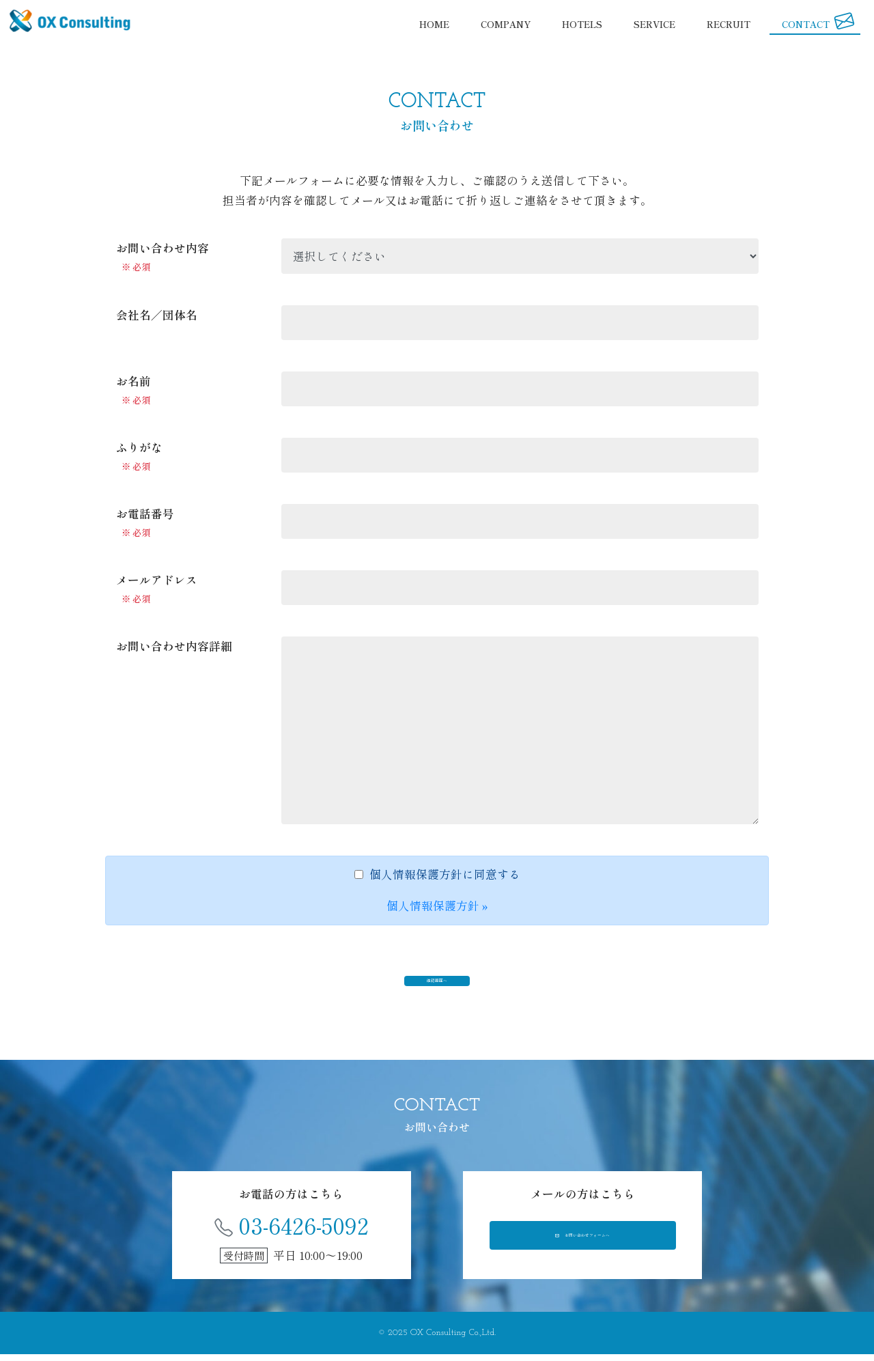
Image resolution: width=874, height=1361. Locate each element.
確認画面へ (437, 982)
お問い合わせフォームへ (582, 1247)
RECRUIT (728, 24)
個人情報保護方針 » (437, 905)
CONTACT (819, 23)
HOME (434, 24)
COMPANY (506, 24)
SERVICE (654, 24)
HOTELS (582, 24)
